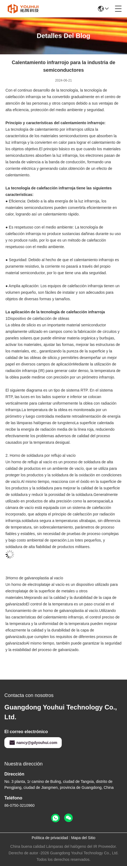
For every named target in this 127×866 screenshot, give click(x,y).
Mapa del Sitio (83, 838)
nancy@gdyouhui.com (33, 743)
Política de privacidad (50, 838)
